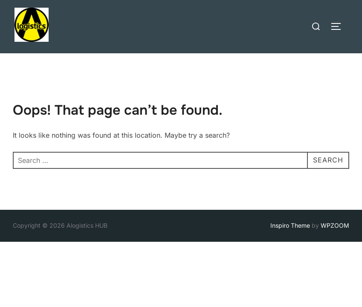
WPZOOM (335, 225)
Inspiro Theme (290, 225)
